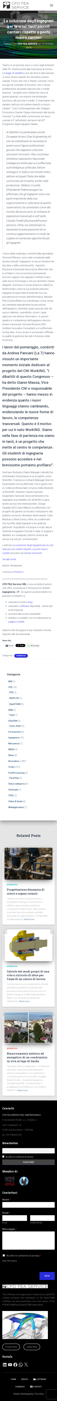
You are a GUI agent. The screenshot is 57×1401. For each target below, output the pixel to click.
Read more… (30, 919)
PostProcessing (16, 773)
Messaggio (9, 1229)
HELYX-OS (14, 698)
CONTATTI (36, 1386)
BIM (10, 681)
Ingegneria (13, 737)
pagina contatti (16, 621)
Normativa (21, 656)
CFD (10, 687)
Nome (6, 1199)
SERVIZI (24, 1379)
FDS (11, 692)
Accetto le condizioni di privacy (23, 1255)
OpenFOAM (14, 704)
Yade (11, 715)
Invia (47, 1276)
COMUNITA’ (20, 1387)
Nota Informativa (9, 1261)
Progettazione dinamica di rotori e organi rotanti (25, 891)
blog (30, 602)
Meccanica (13, 743)
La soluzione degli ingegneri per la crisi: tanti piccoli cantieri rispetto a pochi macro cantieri (28, 549)
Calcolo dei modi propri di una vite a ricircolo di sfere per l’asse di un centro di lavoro (28, 975)
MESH (11, 749)
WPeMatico (18, 572)
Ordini (11, 767)
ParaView (14, 778)
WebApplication (16, 807)
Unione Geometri (33, 553)
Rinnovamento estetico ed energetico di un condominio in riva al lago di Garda (27, 1057)
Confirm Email (36, 1223)
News (11, 755)
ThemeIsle (39, 1394)
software (24, 606)
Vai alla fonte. (9, 559)
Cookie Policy (31, 1347)
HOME (13, 1379)
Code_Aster (15, 726)
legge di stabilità (14, 73)
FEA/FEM (12, 721)
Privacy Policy (11, 1347)
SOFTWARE (39, 1379)
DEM (10, 710)
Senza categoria (16, 784)
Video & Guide (15, 801)
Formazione (14, 732)
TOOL (11, 795)
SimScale (13, 789)
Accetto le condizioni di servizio (19, 1157)
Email (6, 1212)
